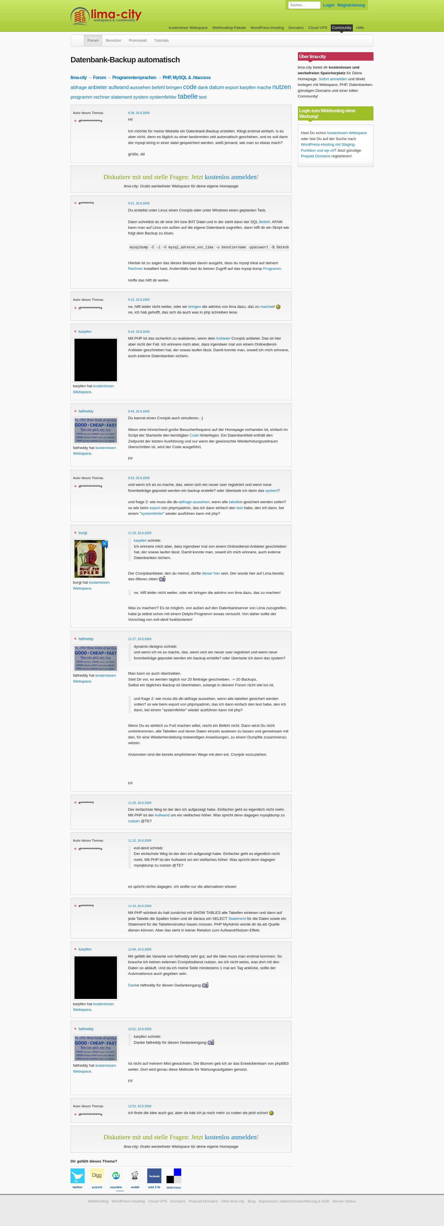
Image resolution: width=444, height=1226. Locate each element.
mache (264, 87)
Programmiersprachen (134, 77)
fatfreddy (86, 412)
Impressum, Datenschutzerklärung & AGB (294, 1202)
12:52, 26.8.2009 (139, 1107)
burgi (83, 534)
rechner (101, 97)
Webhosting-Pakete (229, 28)
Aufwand (162, 816)
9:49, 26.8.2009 (139, 412)
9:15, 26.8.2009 (139, 300)
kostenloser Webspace (188, 28)
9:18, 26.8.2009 (139, 332)
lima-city (79, 77)
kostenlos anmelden (231, 177)
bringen (174, 87)
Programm (272, 269)
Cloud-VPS (317, 28)
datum (216, 87)
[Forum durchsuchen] (304, 5)
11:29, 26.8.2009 (139, 803)
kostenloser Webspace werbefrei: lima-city (127, 16)
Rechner (135, 269)
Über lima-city (232, 1202)
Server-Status (344, 1202)
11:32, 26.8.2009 (139, 841)
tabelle (188, 96)
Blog (251, 1202)
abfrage (79, 87)
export (231, 87)
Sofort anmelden (333, 79)
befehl (158, 87)
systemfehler (163, 97)
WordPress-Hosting (267, 28)
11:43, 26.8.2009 (139, 907)
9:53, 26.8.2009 (139, 478)
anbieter (97, 87)
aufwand (118, 87)
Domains (296, 28)
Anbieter (223, 339)
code (190, 86)
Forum (93, 40)
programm (81, 97)
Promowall (138, 40)
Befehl (264, 222)
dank (203, 87)
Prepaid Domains (315, 156)
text (202, 97)
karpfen (248, 87)
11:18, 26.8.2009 (139, 533)
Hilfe (360, 28)
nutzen (281, 86)
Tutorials (161, 40)
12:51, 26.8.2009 (139, 1030)
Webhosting (98, 1202)
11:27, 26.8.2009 (139, 639)
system (140, 97)
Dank (132, 986)
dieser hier (211, 574)
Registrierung (351, 5)
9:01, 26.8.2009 (139, 203)
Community (342, 28)
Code (194, 436)
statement (121, 97)
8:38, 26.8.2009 (139, 113)
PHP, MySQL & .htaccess (187, 77)
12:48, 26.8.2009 (139, 950)
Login (329, 5)
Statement (237, 919)
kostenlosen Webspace (347, 133)
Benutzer (113, 40)
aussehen (140, 87)
